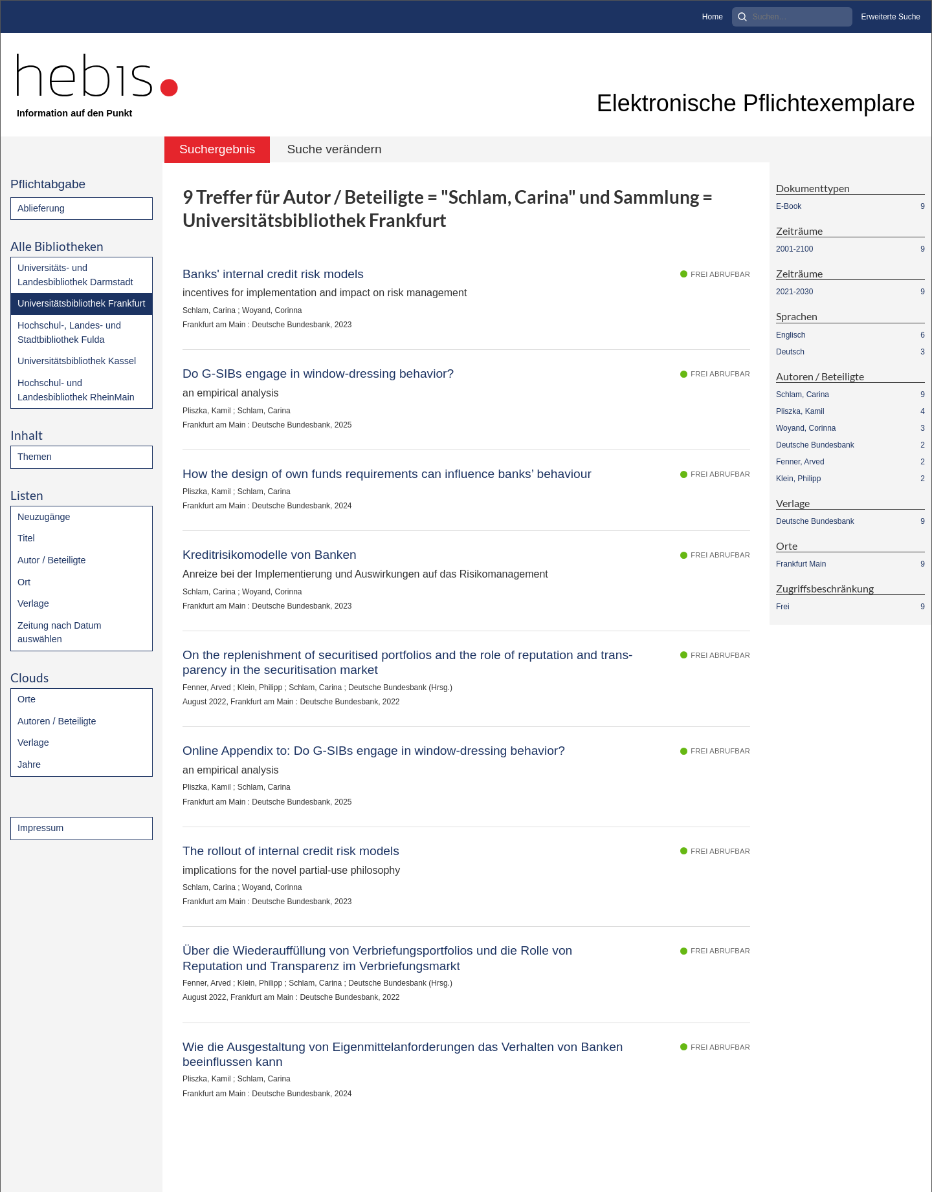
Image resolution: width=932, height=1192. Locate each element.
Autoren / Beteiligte (56, 721)
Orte (26, 699)
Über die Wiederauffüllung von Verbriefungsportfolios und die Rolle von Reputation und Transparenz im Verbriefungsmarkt (377, 958)
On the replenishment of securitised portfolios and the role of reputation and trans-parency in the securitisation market (407, 662)
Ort (23, 582)
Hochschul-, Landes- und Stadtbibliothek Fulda (69, 332)
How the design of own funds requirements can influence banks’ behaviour (387, 474)
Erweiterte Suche (890, 16)
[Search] (792, 17)
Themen (34, 456)
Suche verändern (334, 149)
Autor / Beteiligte (51, 560)
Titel (26, 538)
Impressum (40, 828)
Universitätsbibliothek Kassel (76, 361)
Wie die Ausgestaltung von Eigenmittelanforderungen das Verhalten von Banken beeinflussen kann (403, 1054)
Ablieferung (41, 208)
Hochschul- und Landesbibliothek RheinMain (76, 390)
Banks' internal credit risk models (273, 274)
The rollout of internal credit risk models (291, 851)
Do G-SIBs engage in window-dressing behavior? (318, 373)
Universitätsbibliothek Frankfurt (81, 303)
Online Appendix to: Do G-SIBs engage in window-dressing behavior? (374, 750)
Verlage (33, 603)
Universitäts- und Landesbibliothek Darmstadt (75, 275)
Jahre (29, 764)
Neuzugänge (44, 517)
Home (712, 16)
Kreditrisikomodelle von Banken (270, 554)
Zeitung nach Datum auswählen (59, 632)
